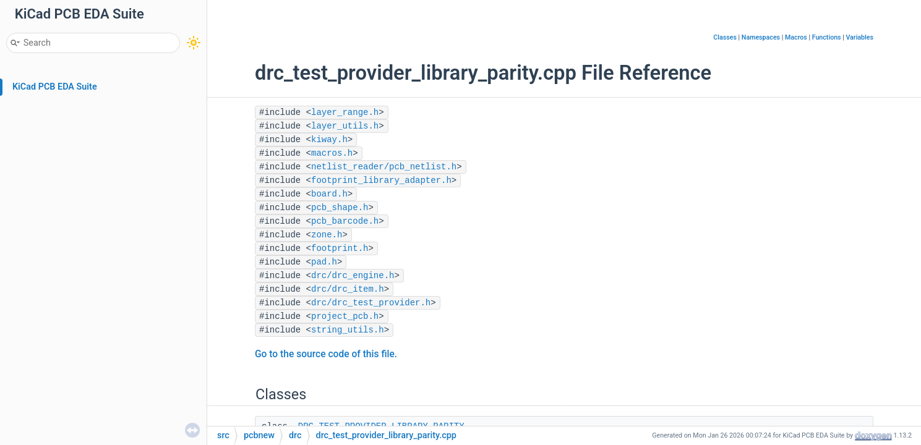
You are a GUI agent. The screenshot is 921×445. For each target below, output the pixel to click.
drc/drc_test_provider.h (371, 303)
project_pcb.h (345, 316)
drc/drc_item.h (347, 289)
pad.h (324, 262)
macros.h (332, 153)
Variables (859, 37)
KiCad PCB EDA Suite (54, 87)
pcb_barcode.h (345, 221)
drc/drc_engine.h (352, 276)
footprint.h (339, 248)
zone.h (326, 235)
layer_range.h (345, 112)
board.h (329, 194)
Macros (796, 37)
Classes (725, 37)
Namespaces (761, 37)
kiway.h (329, 140)
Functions (826, 37)
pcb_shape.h (339, 208)
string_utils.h (347, 330)
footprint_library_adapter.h (381, 180)
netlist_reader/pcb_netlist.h (383, 167)
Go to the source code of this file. (326, 354)
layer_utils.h (345, 126)
